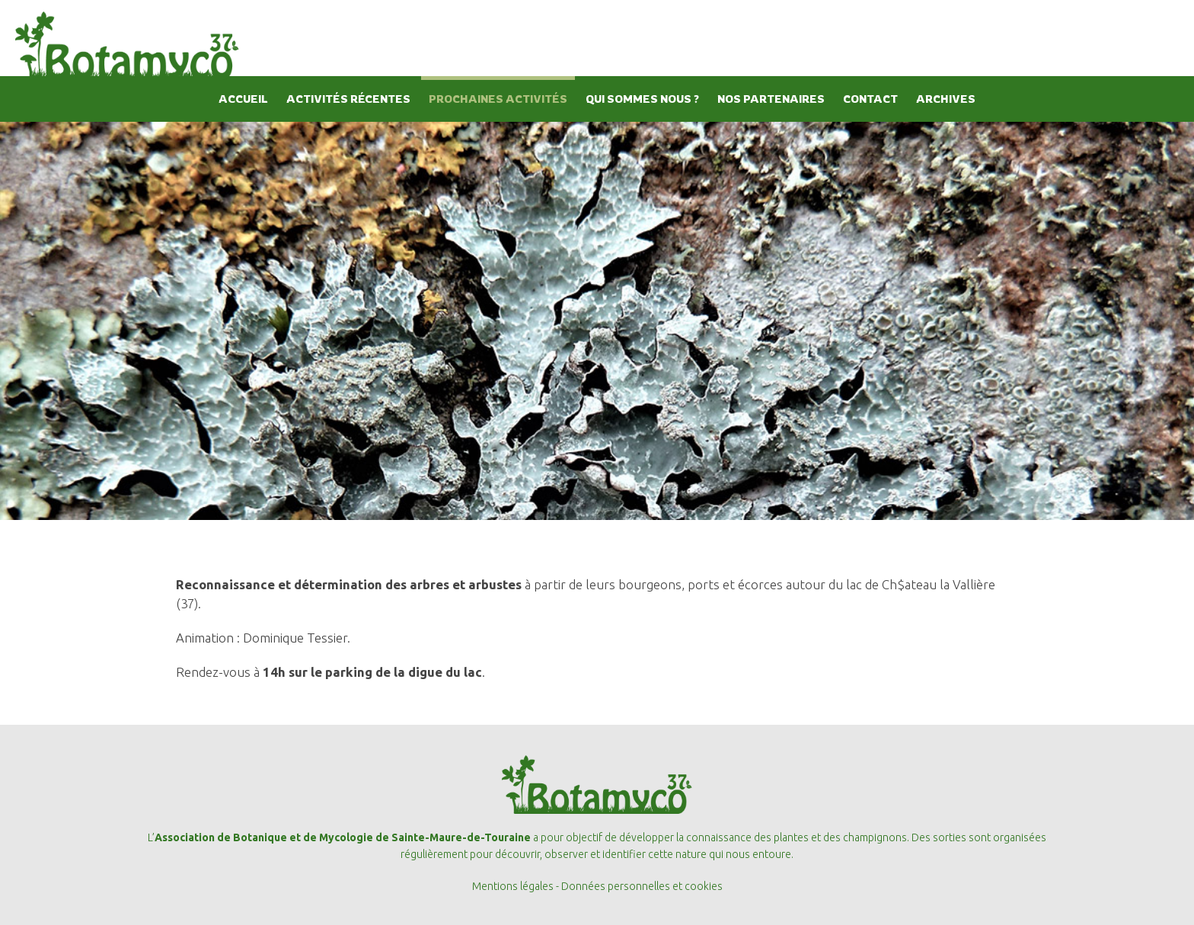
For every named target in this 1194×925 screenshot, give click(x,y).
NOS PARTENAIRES (771, 98)
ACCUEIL (243, 98)
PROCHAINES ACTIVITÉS (498, 98)
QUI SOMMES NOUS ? (642, 98)
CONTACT (870, 98)
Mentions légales (513, 886)
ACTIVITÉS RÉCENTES (348, 98)
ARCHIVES (945, 98)
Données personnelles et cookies (642, 886)
